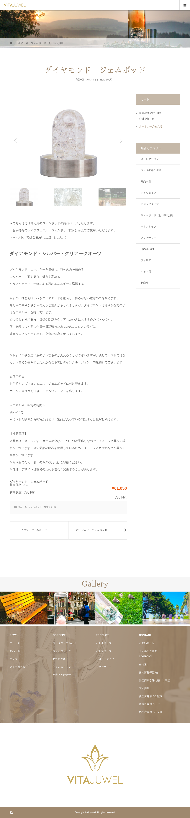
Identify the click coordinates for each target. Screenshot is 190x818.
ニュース (15, 643)
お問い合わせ (147, 643)
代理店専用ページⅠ (150, 704)
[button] (15, 141)
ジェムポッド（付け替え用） (100, 79)
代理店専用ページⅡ (150, 711)
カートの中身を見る (151, 126)
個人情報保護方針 (149, 672)
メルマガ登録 (17, 666)
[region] (68, 150)
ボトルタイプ (148, 192)
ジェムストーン (62, 666)
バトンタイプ (148, 226)
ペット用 (146, 271)
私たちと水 (59, 658)
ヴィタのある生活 (151, 170)
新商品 (144, 282)
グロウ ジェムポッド (34, 530)
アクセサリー (148, 237)
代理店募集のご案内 (150, 696)
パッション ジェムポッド (91, 530)
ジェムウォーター (63, 651)
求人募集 (144, 688)
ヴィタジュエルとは (64, 643)
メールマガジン (150, 158)
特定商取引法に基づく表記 (154, 680)
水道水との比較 (62, 674)
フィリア (146, 260)
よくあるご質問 (148, 651)
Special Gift (147, 248)
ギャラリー (16, 658)
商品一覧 (80, 79)
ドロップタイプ (150, 203)
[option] (24, 608)
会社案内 (144, 664)
